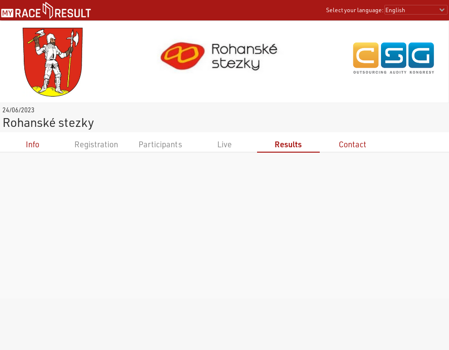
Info (32, 144)
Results (288, 144)
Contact (352, 144)
